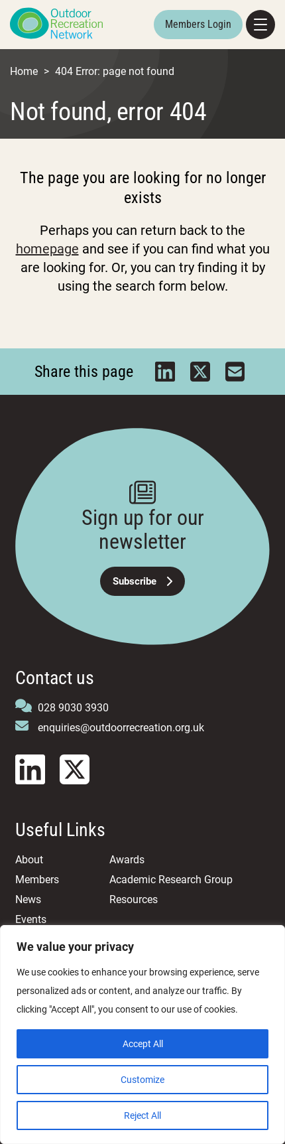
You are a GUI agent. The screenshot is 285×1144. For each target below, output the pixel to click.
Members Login (198, 24)
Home (24, 71)
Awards (126, 859)
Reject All (142, 1115)
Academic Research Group (171, 879)
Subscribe (142, 581)
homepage (47, 249)
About (29, 859)
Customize (142, 1079)
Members (37, 879)
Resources (133, 899)
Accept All (143, 1043)
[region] (142, 1034)
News (28, 899)
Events (30, 919)
